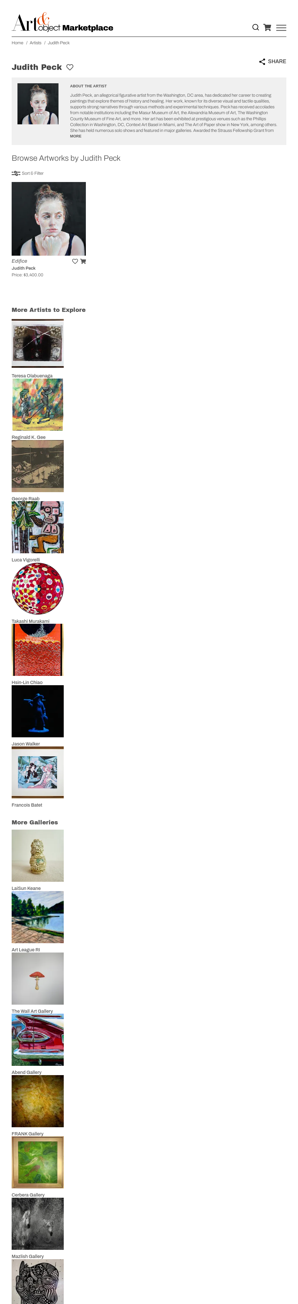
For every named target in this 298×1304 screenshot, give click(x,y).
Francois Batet (27, 805)
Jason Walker (26, 743)
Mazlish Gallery (28, 1256)
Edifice (19, 261)
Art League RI (26, 949)
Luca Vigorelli (26, 559)
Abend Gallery (27, 1072)
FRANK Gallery (27, 1133)
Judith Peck (24, 268)
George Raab (26, 498)
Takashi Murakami (30, 621)
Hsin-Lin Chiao (27, 682)
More (75, 136)
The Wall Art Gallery (32, 1011)
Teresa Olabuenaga (32, 375)
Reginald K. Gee (29, 437)
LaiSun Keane (26, 888)
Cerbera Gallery (28, 1194)
